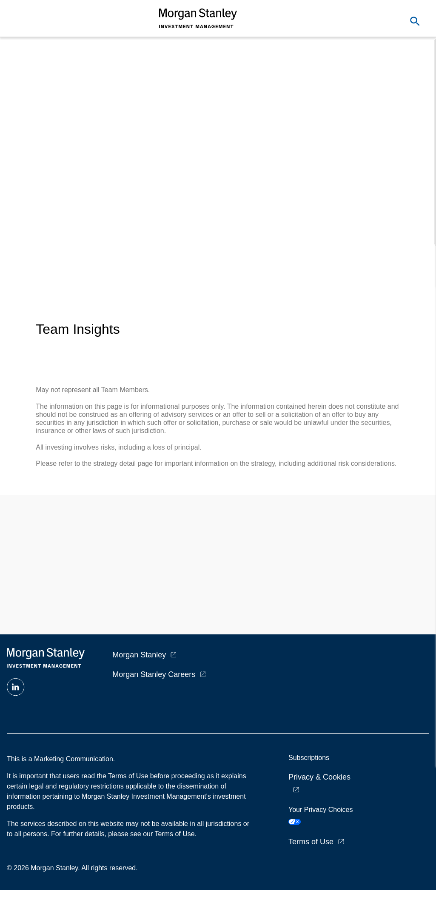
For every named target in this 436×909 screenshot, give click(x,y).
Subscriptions (308, 757)
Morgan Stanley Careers (153, 674)
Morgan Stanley (139, 655)
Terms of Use (310, 841)
